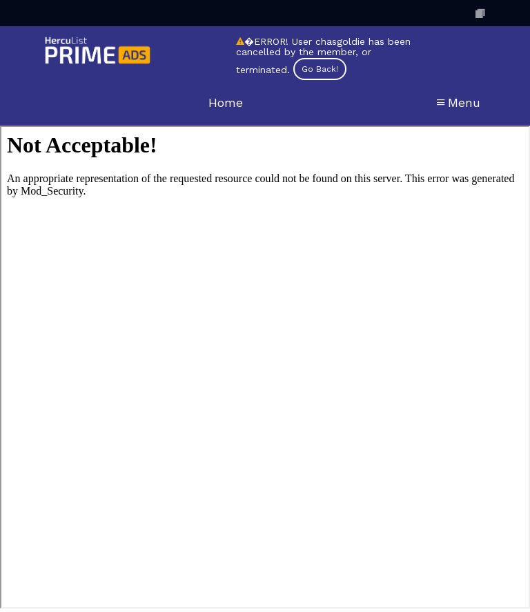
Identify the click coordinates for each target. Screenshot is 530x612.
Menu (458, 102)
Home (225, 102)
